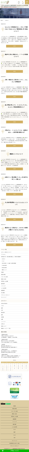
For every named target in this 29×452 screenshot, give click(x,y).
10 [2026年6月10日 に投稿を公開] (14, 365)
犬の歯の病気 (4, 265)
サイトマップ (3, 297)
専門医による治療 (4, 281)
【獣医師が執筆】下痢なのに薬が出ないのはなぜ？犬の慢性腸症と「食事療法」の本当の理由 (9, 336)
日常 (2, 310)
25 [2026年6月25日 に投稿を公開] (18, 368)
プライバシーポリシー (14, 445)
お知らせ (3, 258)
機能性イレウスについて (16, 154)
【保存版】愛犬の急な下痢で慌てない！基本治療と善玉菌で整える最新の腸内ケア (9, 346)
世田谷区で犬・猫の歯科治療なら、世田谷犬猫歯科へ (11, 256)
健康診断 (3, 290)
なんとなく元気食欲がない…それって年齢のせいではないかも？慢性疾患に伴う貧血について (16, 29)
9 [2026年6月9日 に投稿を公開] (10, 365)
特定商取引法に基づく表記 (14, 443)
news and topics (4, 303)
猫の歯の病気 (4, 267)
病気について (3, 326)
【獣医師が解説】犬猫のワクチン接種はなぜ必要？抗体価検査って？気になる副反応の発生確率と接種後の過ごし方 (10, 356)
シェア (2, 402)
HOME (2, 20)
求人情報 (3, 292)
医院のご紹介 (3, 279)
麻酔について (4, 269)
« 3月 (2, 360)
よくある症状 (3, 288)
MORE (14, 46)
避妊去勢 (3, 312)
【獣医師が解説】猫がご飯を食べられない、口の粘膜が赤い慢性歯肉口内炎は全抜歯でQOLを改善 (9, 351)
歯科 (2, 314)
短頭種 (2, 317)
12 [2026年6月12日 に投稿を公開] (22, 365)
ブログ (3, 261)
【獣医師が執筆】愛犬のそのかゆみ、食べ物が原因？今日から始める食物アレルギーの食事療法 (9, 341)
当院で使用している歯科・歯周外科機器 (9, 263)
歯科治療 (3, 283)
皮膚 (2, 319)
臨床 (14, 432)
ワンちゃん (3, 254)
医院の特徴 (3, 274)
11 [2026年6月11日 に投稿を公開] (18, 365)
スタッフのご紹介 (4, 276)
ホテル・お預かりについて (6, 252)
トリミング (3, 285)
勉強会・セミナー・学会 (5, 328)
